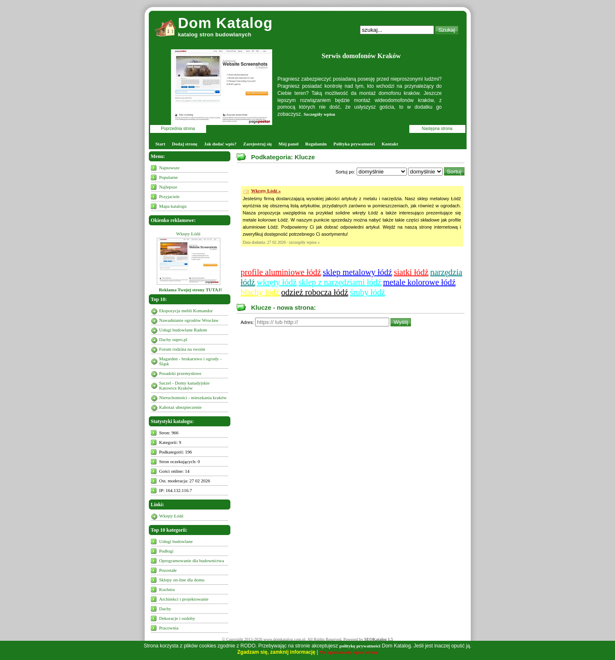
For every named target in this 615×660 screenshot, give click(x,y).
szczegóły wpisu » (304, 242)
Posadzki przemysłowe (180, 373)
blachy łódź (260, 292)
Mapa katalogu (173, 206)
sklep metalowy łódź (357, 272)
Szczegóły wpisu (319, 114)
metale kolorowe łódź (419, 282)
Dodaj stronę (184, 143)
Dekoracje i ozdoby (177, 618)
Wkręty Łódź (188, 233)
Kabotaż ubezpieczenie (180, 407)
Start (161, 143)
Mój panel (288, 143)
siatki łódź (411, 272)
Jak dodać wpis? (220, 143)
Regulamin (316, 143)
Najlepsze (168, 186)
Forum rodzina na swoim (182, 349)
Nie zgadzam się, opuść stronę (348, 652)
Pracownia (169, 627)
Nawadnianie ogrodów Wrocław (189, 320)
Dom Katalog (225, 23)
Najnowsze (169, 167)
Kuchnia (167, 589)
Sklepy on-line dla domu (181, 579)
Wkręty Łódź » (266, 190)
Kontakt (390, 143)
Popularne (168, 177)
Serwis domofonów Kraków (361, 55)
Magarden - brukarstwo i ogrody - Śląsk (190, 361)
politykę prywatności (359, 645)
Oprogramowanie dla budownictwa (191, 560)
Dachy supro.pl (173, 339)
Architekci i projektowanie (184, 598)
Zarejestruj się (257, 143)
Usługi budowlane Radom (183, 329)
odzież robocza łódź (314, 292)
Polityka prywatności (354, 143)
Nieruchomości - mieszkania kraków (193, 397)
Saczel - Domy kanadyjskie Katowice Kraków (184, 385)
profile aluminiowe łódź (281, 272)
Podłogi (166, 550)
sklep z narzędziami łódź (340, 282)
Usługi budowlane (176, 541)
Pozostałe (168, 570)
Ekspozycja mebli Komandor (186, 310)
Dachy (165, 608)
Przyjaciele (169, 196)
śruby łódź (367, 292)
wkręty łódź (276, 282)
